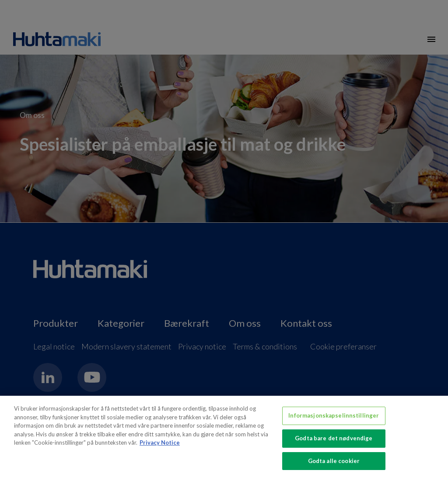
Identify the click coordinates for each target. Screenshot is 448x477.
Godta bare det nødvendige (333, 442)
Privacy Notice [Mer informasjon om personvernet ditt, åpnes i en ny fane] (160, 446)
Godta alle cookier (334, 464)
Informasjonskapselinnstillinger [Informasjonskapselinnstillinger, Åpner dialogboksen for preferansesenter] (333, 419)
